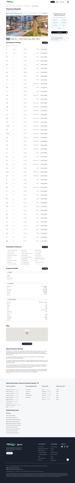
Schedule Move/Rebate (42, 454)
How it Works (40, 446)
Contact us (9, 453)
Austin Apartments (19, 5)
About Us (52, 448)
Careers (52, 450)
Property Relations (41, 458)
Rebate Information (41, 450)
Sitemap (52, 458)
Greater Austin (12, 5)
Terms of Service (54, 454)
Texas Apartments (54, 446)
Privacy (52, 456)
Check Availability (44, 49)
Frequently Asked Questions (43, 448)
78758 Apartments (27, 5)
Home (7, 5)
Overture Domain (13, 9)
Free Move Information (42, 452)
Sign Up (52, 1)
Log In (57, 1)
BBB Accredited (53, 460)
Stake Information (38, 471)
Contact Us (40, 460)
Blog (39, 456)
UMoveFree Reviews (54, 452)
